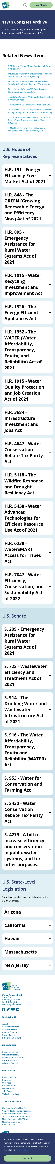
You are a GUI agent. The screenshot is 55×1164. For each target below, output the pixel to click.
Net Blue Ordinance (11, 1122)
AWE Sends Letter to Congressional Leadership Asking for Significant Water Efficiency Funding (30, 111)
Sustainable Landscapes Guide (16, 1116)
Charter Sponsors (10, 1032)
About (5, 1024)
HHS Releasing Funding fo (21, 127)
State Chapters (9, 1035)
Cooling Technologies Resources (17, 1111)
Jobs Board (7, 1091)
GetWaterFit (8, 1088)
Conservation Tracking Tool (15, 1108)
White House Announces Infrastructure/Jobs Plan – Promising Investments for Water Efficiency (29, 120)
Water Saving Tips (10, 1094)
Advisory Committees (12, 1063)
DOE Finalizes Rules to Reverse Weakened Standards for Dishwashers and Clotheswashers (30, 82)
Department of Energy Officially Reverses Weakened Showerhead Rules (27, 90)
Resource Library (10, 1077)
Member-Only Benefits (12, 1057)
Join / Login (41, 5)
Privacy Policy (22, 1150)
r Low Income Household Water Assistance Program (26, 129)
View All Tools (8, 1125)
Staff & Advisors (9, 1029)
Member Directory (10, 1055)
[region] (27, 1148)
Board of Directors (10, 1027)
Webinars (6, 1083)
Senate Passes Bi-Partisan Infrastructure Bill (29, 104)
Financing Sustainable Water (15, 1119)
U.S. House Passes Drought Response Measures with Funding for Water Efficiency (30, 75)
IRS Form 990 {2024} (11, 1038)
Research (6, 1080)
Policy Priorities (9, 1085)
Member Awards (9, 1060)
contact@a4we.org (11, 1004)
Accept (27, 1158)
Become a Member (10, 1052)
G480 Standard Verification (14, 1113)
